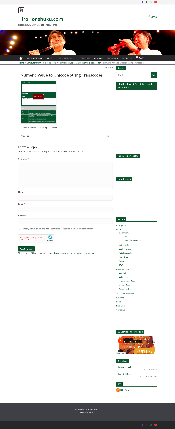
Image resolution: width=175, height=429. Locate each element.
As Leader (125, 236)
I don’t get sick (124, 367)
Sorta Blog (112, 58)
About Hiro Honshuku (125, 294)
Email (21, 204)
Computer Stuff (66, 58)
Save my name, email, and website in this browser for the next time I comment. (58, 228)
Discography (124, 233)
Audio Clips (123, 257)
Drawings (98, 58)
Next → (109, 136)
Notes (118, 302)
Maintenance (124, 277)
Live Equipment (125, 249)
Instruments (124, 245)
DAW (121, 265)
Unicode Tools (124, 285)
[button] (53, 58)
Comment (23, 159)
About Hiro (85, 58)
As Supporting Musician (131, 240)
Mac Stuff (122, 273)
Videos (121, 261)
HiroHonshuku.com (40, 19)
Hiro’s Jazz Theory (34, 58)
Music (49, 58)
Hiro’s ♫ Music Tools (127, 281)
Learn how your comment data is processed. (74, 253)
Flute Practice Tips (126, 253)
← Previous (23, 136)
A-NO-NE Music (92, 409)
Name (21, 192)
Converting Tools (125, 289)
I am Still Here (124, 374)
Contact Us (127, 58)
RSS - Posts (122, 390)
